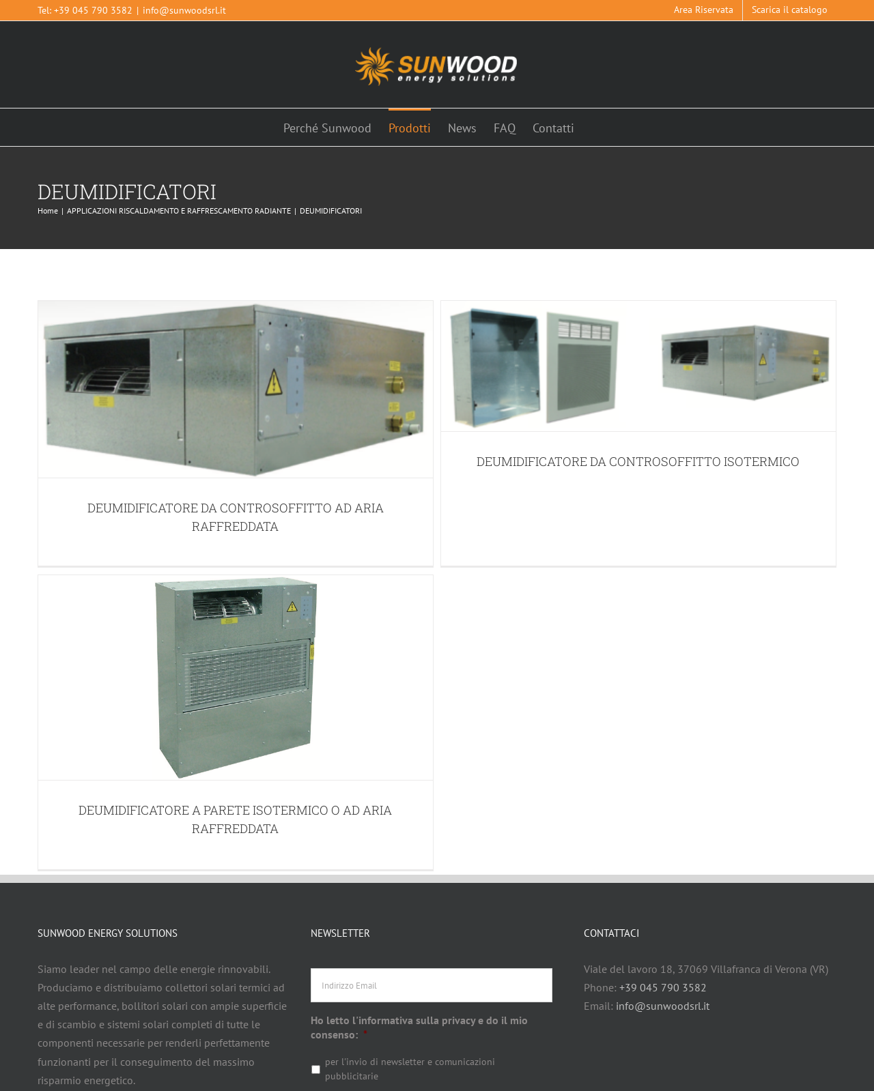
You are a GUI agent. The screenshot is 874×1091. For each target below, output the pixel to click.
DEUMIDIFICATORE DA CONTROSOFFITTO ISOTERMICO (623, 461)
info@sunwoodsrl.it (184, 10)
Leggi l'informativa (354, 1041)
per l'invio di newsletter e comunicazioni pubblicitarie (410, 1001)
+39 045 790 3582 (93, 10)
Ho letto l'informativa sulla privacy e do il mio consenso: (419, 960)
